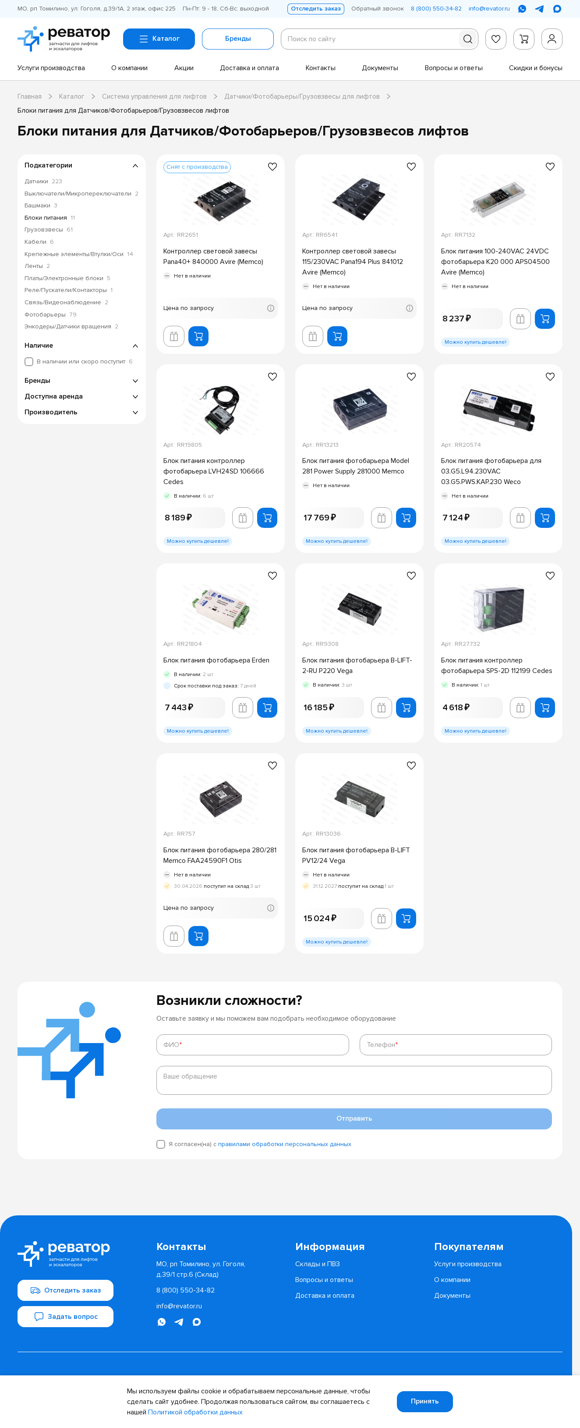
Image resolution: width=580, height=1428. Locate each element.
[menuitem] (51, 68)
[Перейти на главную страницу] (67, 39)
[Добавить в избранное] (272, 166)
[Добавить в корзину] (198, 336)
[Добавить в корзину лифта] (173, 336)
